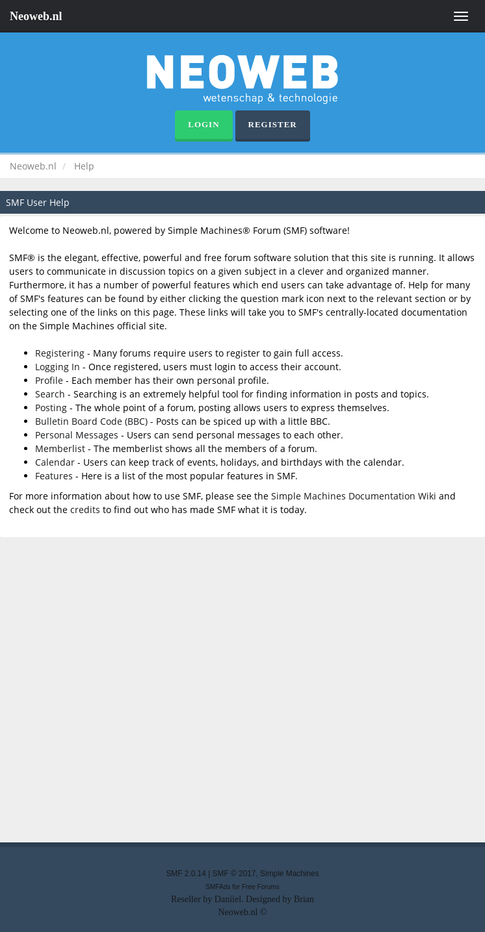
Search (50, 394)
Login (203, 124)
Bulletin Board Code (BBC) (91, 421)
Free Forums (261, 886)
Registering (60, 353)
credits (85, 509)
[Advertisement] (242, 689)
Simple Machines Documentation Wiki (353, 496)
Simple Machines (289, 873)
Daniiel (228, 899)
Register (272, 124)
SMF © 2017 (234, 873)
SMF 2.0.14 (185, 873)
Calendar (55, 462)
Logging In (57, 366)
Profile (49, 380)
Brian (304, 899)
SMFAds (217, 886)
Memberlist (60, 448)
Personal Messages (76, 435)
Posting (51, 407)
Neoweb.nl (36, 16)
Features (54, 476)
